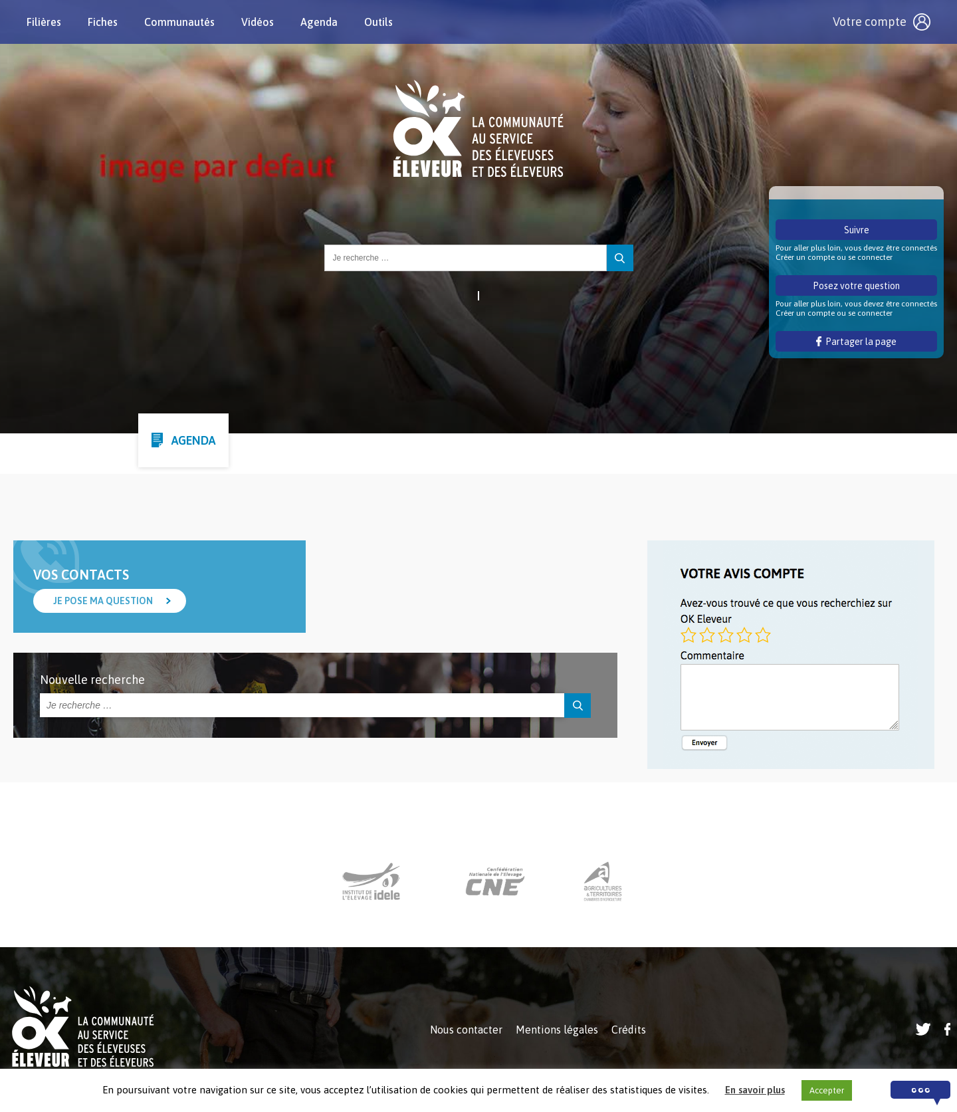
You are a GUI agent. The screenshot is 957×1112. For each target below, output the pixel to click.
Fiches (103, 22)
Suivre (856, 230)
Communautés (179, 22)
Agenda (319, 22)
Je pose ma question (103, 601)
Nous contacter (466, 1030)
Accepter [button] (826, 1090)
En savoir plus (755, 1089)
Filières (44, 22)
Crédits (628, 1030)
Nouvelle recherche (92, 680)
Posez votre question (856, 285)
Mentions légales (557, 1030)
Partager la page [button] (856, 341)
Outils (378, 22)
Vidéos (257, 22)
